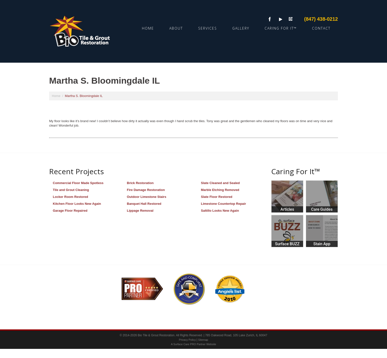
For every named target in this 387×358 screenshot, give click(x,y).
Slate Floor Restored (216, 197)
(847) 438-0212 (321, 19)
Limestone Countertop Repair (223, 204)
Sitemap (203, 339)
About (176, 28)
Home (148, 28)
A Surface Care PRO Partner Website (193, 344)
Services (207, 28)
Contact (321, 28)
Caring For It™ (281, 28)
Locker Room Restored (70, 197)
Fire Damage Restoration (146, 190)
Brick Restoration (140, 183)
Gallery (240, 28)
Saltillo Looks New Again (220, 210)
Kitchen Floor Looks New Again (77, 204)
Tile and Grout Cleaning (71, 190)
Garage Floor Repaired (70, 210)
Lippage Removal (140, 210)
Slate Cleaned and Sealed (220, 183)
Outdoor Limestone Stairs (146, 197)
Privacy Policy (188, 339)
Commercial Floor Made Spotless (78, 183)
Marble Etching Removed (220, 190)
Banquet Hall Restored (144, 204)
